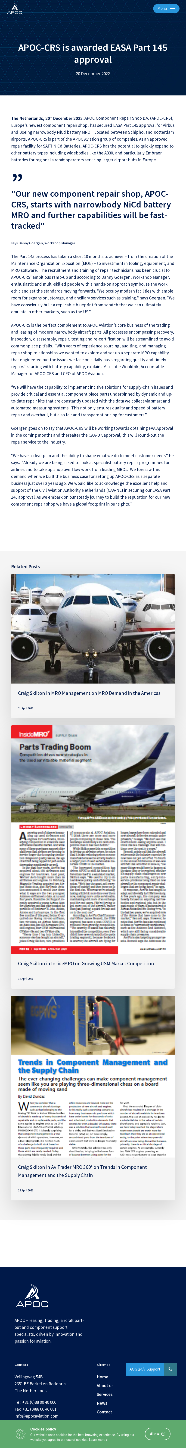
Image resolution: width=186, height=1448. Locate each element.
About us (105, 1385)
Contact (104, 1412)
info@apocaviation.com (37, 1416)
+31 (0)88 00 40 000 (39, 1402)
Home (102, 1377)
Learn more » (98, 1440)
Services (105, 1394)
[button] (166, 8)
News (102, 1403)
